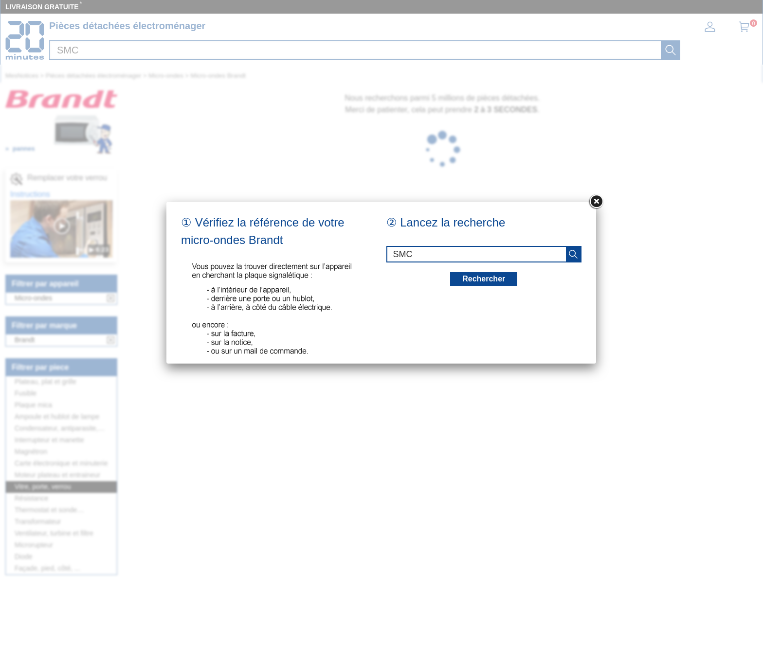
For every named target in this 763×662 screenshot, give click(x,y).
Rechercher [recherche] (483, 279)
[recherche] (573, 254)
